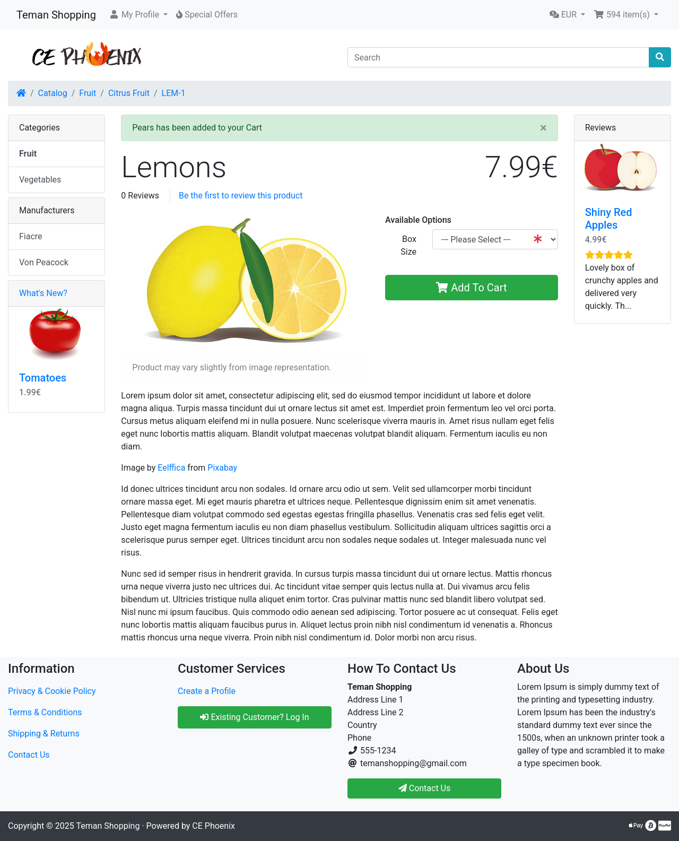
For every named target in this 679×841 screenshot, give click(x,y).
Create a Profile (207, 691)
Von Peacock (43, 262)
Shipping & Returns (44, 734)
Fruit (87, 93)
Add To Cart (471, 287)
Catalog (52, 93)
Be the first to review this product (241, 195)
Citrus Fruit (129, 93)
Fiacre (30, 236)
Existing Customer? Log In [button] (254, 717)
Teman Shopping (56, 14)
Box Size (408, 245)
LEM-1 (174, 93)
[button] (138, 14)
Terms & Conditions (45, 712)
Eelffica (171, 468)
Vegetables (40, 180)
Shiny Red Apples (608, 218)
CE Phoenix (213, 826)
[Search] (498, 57)
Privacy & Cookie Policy (52, 691)
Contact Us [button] (424, 788)
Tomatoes (42, 377)
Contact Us (29, 755)
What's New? (43, 293)
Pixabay (222, 468)
